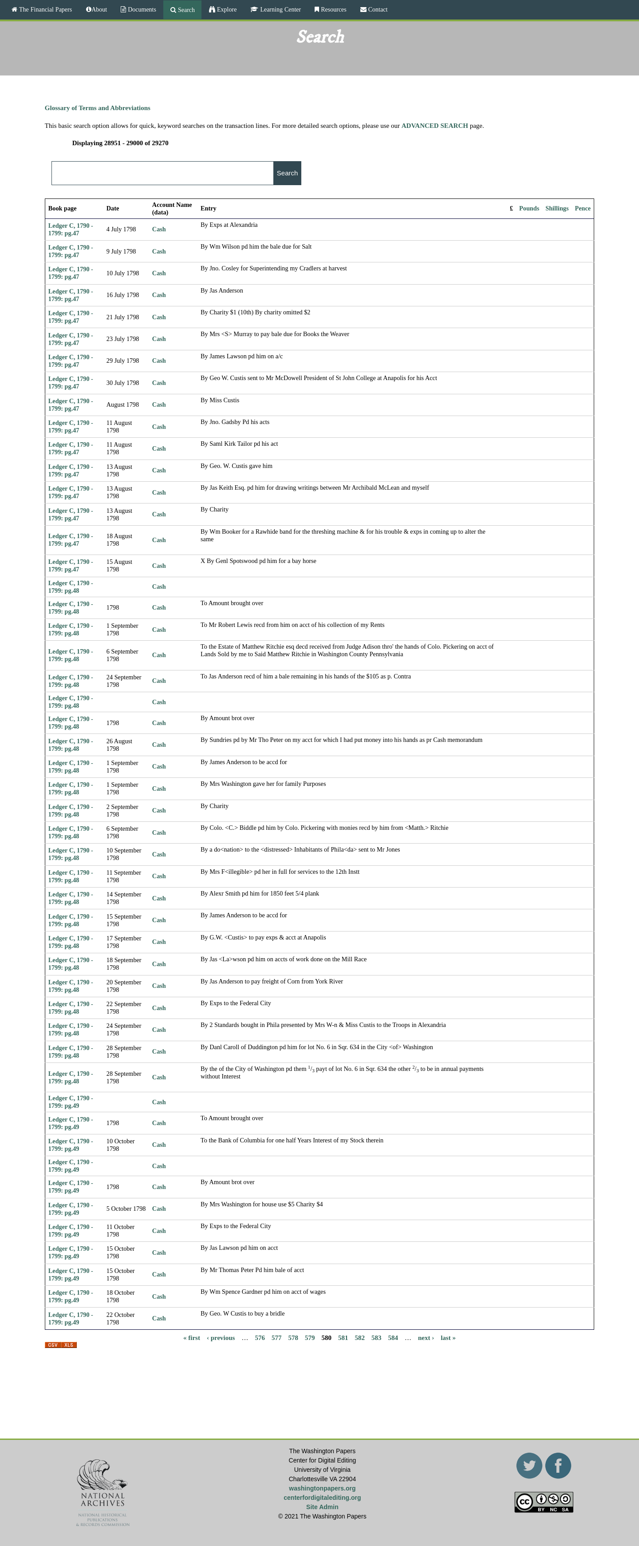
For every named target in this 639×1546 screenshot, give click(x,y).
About (99, 9)
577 (277, 1337)
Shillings (556, 208)
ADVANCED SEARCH (435, 125)
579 (310, 1337)
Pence (583, 208)
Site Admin (322, 1506)
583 (376, 1337)
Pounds (529, 208)
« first (191, 1337)
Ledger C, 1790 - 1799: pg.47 (70, 229)
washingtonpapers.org (322, 1488)
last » (448, 1337)
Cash (159, 229)
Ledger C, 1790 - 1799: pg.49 (70, 1101)
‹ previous (221, 1337)
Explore (226, 9)
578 (293, 1337)
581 (343, 1337)
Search (185, 10)
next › (426, 1337)
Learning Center (279, 9)
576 (260, 1337)
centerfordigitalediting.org (322, 1497)
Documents (141, 9)
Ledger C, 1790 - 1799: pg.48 (70, 586)
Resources (333, 9)
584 (393, 1337)
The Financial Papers (44, 9)
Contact (377, 9)
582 (360, 1337)
